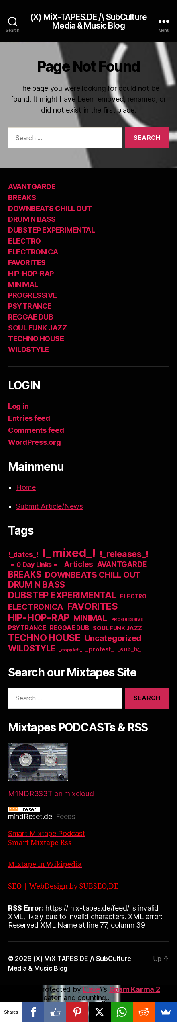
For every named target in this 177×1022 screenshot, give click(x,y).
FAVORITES (27, 262)
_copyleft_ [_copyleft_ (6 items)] (70, 650)
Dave (91, 989)
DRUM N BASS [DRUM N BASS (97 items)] (36, 585)
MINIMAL (23, 284)
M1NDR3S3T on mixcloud (51, 770)
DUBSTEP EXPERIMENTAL (51, 230)
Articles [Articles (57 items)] (78, 564)
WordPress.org (34, 442)
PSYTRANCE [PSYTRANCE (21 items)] (27, 628)
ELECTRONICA (33, 252)
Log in (18, 406)
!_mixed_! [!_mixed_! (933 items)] (69, 553)
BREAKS (22, 197)
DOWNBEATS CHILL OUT (50, 208)
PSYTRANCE (30, 306)
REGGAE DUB (30, 317)
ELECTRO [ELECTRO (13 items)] (133, 596)
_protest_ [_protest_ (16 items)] (99, 649)
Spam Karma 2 (134, 989)
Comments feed (36, 430)
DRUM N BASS (32, 219)
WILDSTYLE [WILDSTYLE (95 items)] (31, 648)
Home (26, 487)
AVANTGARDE (31, 186)
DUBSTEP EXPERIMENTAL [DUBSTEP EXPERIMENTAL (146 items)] (62, 595)
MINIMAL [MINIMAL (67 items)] (90, 618)
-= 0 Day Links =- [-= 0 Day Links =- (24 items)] (34, 565)
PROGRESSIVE (32, 295)
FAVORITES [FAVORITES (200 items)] (92, 606)
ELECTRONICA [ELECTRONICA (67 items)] (35, 607)
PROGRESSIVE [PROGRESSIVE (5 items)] (127, 619)
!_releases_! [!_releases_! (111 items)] (124, 554)
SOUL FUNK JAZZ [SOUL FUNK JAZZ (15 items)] (117, 628)
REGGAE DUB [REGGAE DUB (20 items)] (69, 628)
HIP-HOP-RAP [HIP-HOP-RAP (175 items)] (38, 617)
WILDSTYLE (28, 349)
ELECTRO (24, 241)
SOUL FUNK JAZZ (37, 328)
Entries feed (29, 418)
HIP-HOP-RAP (31, 273)
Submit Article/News (49, 506)
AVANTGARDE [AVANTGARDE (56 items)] (122, 564)
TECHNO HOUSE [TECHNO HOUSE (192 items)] (44, 637)
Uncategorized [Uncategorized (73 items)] (113, 638)
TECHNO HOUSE (36, 338)
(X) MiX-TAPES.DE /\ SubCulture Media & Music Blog (88, 21)
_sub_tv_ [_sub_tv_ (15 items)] (129, 649)
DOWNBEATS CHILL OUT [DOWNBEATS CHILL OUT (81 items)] (92, 574)
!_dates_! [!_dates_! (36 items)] (23, 554)
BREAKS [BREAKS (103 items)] (24, 574)
